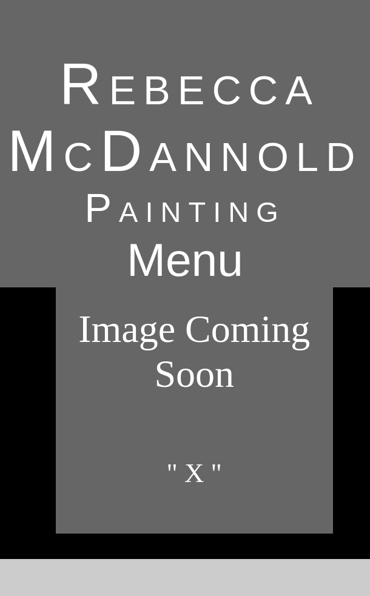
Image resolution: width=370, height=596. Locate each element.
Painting (184, 207)
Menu (185, 259)
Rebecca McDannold (185, 117)
